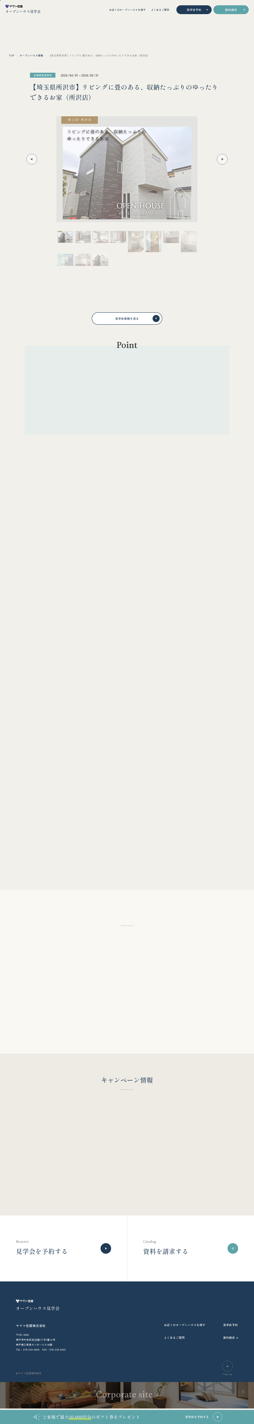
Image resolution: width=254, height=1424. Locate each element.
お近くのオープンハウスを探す (127, 9)
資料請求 (231, 10)
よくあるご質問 (160, 9)
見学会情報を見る (137, 318)
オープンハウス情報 (31, 55)
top (11, 55)
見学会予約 (194, 10)
